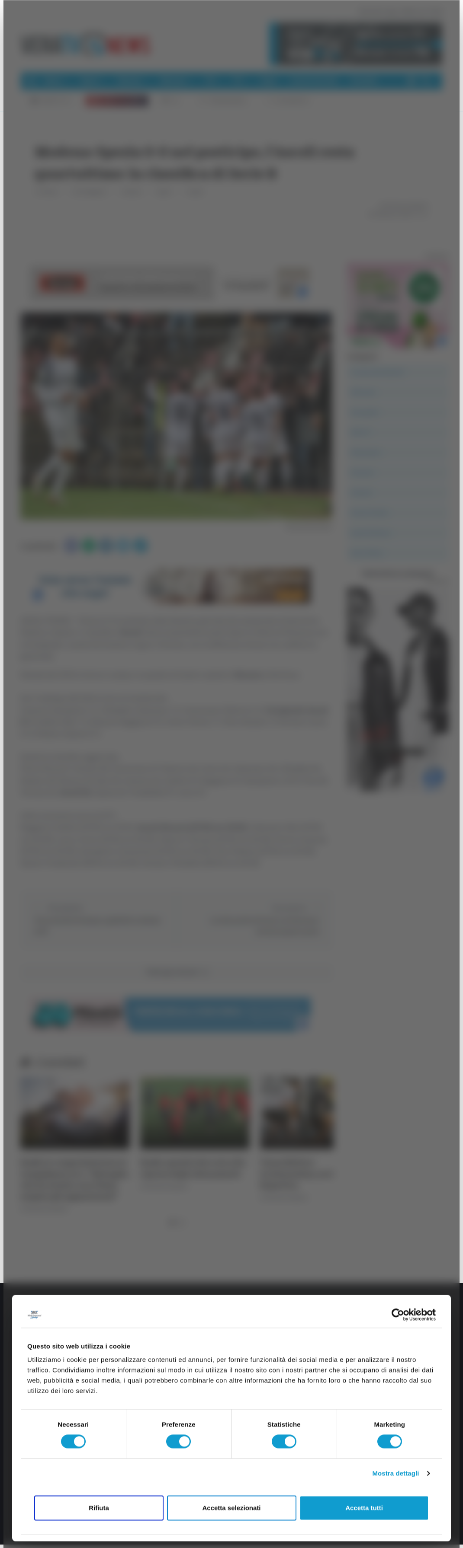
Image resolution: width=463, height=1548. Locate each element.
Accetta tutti (364, 1507)
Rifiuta (99, 1507)
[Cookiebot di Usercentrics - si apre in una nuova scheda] (398, 1314)
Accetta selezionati (231, 1507)
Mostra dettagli (395, 1473)
